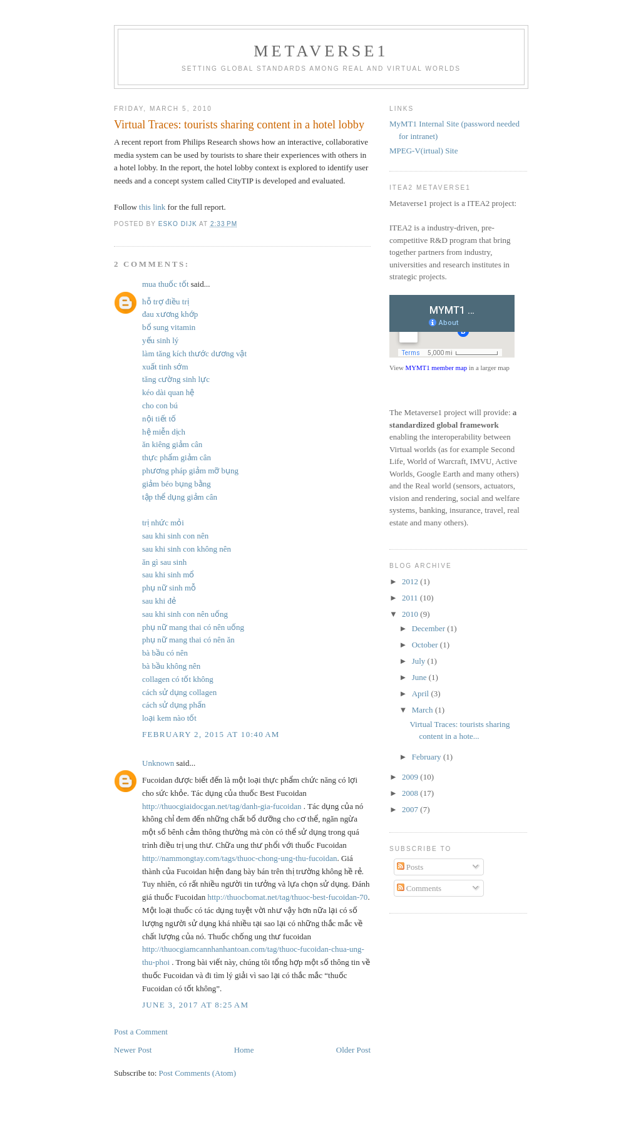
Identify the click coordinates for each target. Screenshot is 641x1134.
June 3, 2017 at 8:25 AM (195, 1004)
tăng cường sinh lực (176, 379)
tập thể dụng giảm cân (179, 497)
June (420, 677)
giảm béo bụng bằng (176, 483)
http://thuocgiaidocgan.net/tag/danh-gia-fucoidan (222, 806)
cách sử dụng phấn (174, 704)
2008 (411, 793)
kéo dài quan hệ (168, 392)
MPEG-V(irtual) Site (423, 150)
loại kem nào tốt (169, 718)
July (420, 661)
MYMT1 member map (437, 367)
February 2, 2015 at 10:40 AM (211, 734)
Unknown (158, 763)
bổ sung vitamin (168, 327)
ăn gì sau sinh (164, 562)
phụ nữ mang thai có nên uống (193, 627)
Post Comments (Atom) (198, 1073)
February (427, 756)
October (426, 644)
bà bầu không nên (171, 666)
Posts (410, 867)
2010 (411, 614)
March (423, 709)
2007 (411, 809)
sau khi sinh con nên (175, 535)
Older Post (353, 1049)
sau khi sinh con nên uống (185, 614)
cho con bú (160, 405)
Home (244, 1049)
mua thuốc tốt (165, 284)
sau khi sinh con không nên (186, 549)
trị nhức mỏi (163, 522)
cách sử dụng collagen (179, 692)
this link (152, 207)
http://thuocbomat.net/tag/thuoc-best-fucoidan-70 (287, 897)
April (421, 693)
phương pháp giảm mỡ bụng (190, 470)
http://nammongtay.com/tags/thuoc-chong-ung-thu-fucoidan (239, 858)
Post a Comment (141, 1031)
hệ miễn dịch (163, 431)
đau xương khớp (170, 314)
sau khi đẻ (159, 601)
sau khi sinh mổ (168, 574)
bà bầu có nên (165, 652)
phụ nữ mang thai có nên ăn (188, 639)
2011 (411, 597)
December (430, 628)
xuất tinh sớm (165, 366)
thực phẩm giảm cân (176, 457)
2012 (411, 581)
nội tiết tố (159, 418)
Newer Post (132, 1049)
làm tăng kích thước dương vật (194, 353)
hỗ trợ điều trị (165, 301)
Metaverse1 (321, 51)
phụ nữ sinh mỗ (169, 587)
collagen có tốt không (177, 679)
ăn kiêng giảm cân (172, 444)
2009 (411, 776)
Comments (419, 888)
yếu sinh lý (160, 340)
